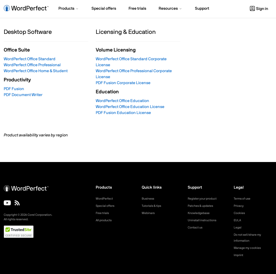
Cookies (240, 213)
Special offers (106, 206)
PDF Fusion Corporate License (123, 83)
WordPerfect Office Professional (32, 65)
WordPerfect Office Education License (130, 107)
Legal (238, 227)
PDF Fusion (14, 89)
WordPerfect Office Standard (29, 59)
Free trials (103, 213)
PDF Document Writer (23, 95)
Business (149, 198)
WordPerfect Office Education (122, 101)
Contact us (196, 227)
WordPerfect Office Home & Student (36, 71)
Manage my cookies (249, 248)
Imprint (239, 255)
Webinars (149, 213)
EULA (238, 220)
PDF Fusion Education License (123, 113)
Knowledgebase (200, 213)
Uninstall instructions (204, 220)
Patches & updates (202, 206)
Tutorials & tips (153, 206)
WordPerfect (106, 198)
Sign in (259, 9)
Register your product (205, 198)
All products (105, 220)
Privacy (239, 206)
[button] (68, 9)
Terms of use (244, 198)
